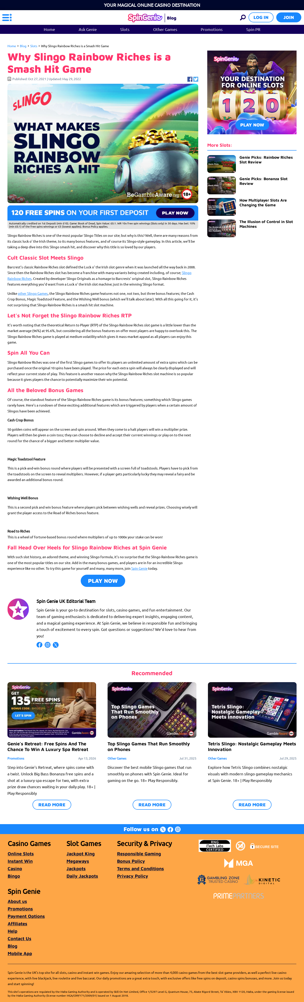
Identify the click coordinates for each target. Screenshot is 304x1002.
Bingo (14, 876)
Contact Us (19, 938)
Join (288, 17)
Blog (23, 46)
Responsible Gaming (139, 853)
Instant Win (20, 861)
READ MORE (51, 804)
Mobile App (20, 953)
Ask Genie (88, 29)
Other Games (165, 29)
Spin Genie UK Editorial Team (66, 601)
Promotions (212, 29)
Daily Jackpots (82, 876)
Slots (124, 29)
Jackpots (76, 868)
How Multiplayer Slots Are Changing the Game (263, 202)
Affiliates (17, 923)
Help (12, 931)
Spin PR (253, 29)
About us (17, 901)
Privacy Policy (132, 876)
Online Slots (21, 853)
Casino (15, 868)
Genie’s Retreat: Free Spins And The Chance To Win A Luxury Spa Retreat (47, 746)
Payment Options (26, 916)
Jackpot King (81, 853)
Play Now (103, 580)
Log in (261, 17)
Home (49, 29)
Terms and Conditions (140, 868)
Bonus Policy (131, 861)
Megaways (78, 861)
